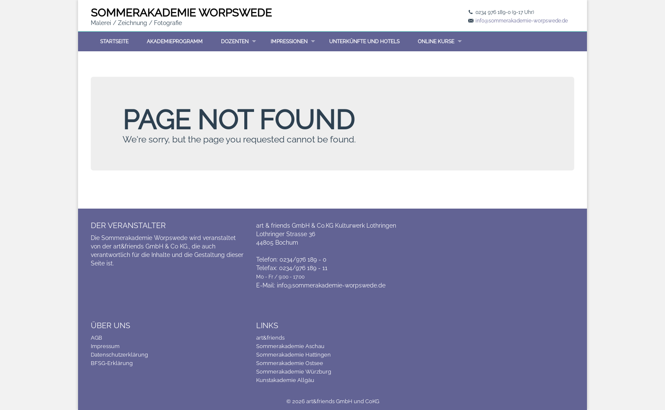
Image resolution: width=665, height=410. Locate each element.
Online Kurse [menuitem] (436, 42)
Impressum (105, 346)
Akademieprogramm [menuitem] (175, 42)
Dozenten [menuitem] (235, 42)
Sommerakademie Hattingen (293, 354)
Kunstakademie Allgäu (285, 380)
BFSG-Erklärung (112, 363)
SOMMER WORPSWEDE (181, 12)
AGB (96, 338)
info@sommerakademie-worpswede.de (521, 21)
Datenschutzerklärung (119, 354)
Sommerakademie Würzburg (293, 371)
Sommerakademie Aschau (290, 346)
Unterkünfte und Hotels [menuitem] (364, 42)
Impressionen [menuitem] (289, 42)
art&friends (270, 338)
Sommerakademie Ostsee (289, 363)
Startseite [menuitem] (114, 42)
